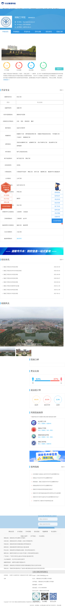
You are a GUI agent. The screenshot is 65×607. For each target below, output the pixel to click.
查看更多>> (6, 79)
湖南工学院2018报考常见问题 (11, 286)
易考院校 (57, 192)
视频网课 (45, 531)
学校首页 (5, 31)
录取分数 (6, 202)
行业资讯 (41, 536)
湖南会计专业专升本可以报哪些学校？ (43, 478)
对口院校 (6, 195)
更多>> (61, 90)
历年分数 (38, 31)
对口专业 (6, 198)
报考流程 (57, 209)
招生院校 (36, 531)
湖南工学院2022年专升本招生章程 (12, 270)
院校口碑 (60, 31)
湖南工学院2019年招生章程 (10, 282)
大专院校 (20, 531)
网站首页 (11, 531)
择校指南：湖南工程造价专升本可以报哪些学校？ (46, 481)
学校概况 (16, 31)
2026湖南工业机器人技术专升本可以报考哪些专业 (46, 474)
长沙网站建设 (43, 605)
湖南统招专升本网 (24, 575)
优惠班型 (57, 216)
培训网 (11, 575)
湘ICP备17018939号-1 (51, 605)
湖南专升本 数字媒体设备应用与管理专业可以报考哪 (47, 493)
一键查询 (6, 190)
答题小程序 (24, 536)
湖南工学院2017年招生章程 (10, 293)
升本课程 (28, 531)
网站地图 (59, 605)
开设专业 (27, 31)
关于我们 (33, 536)
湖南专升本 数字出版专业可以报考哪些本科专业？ (46, 497)
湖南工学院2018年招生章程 (10, 289)
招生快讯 (49, 31)
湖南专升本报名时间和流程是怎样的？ (43, 489)
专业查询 (53, 531)
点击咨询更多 (6, 206)
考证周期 (57, 213)
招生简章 (57, 203)
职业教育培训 (16, 575)
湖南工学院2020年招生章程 (10, 278)
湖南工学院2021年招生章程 (10, 274)
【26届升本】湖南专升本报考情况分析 (43, 500)
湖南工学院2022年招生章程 (10, 267)
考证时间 (57, 199)
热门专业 (57, 206)
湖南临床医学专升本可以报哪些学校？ (43, 485)
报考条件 (57, 196)
